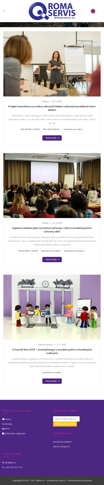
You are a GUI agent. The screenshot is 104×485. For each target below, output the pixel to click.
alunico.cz (40, 480)
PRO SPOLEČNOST (51, 129)
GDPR (6, 428)
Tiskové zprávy (45, 344)
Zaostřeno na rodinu (73, 129)
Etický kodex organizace (14, 433)
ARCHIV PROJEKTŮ (61, 446)
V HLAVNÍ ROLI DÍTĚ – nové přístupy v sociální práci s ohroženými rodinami (52, 351)
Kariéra (8, 419)
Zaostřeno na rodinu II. (74, 251)
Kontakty (8, 424)
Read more (51, 138)
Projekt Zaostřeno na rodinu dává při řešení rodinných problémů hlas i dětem (52, 108)
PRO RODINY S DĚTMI (30, 129)
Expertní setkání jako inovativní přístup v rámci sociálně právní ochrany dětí (52, 229)
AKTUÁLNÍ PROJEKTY (62, 442)
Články (45, 101)
